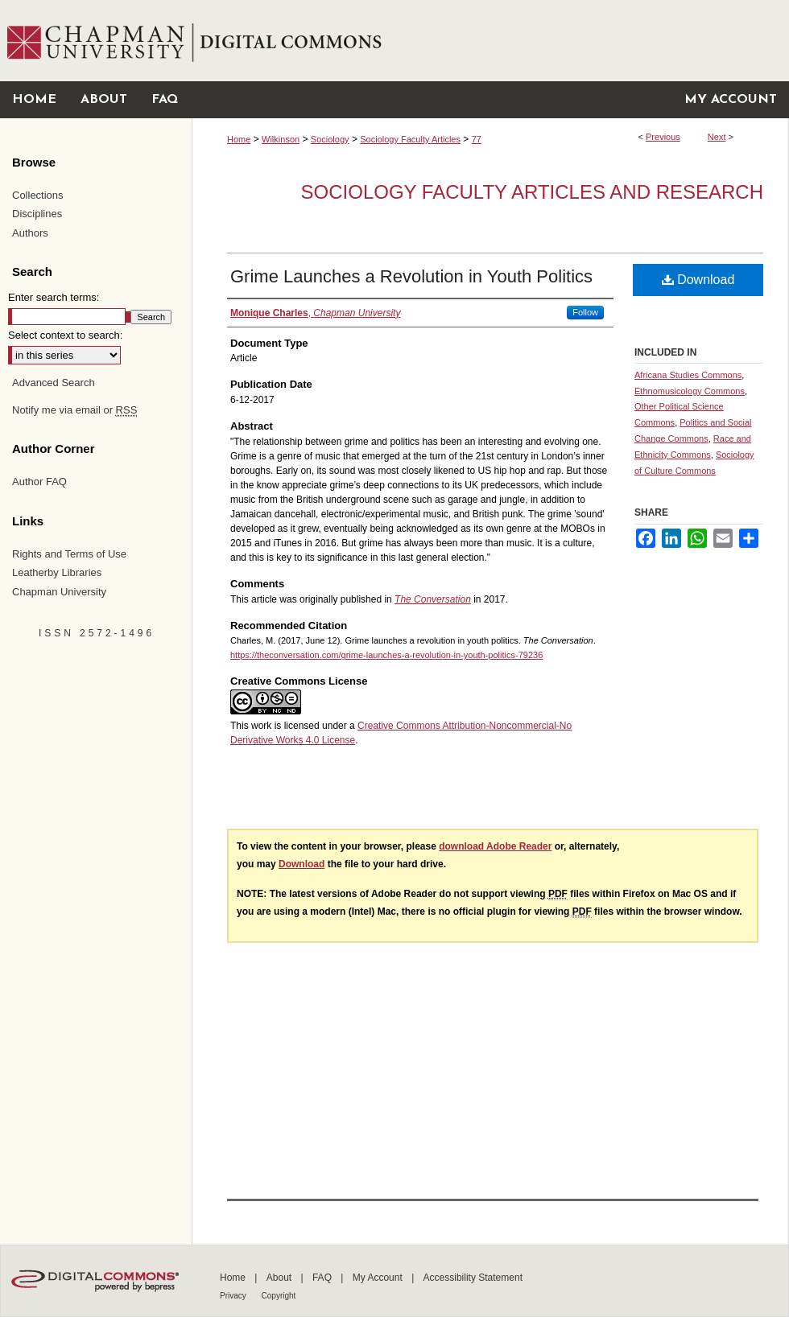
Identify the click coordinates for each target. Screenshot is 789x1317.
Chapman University (59, 592)
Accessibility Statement (473, 1277)
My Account (379, 1277)
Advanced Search (53, 383)
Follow (585, 312)
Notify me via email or (74, 410)
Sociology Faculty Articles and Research (532, 192)
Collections (38, 195)
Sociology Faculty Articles (410, 139)
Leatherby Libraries (56, 572)
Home (238, 139)
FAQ (323, 1277)
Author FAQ (39, 481)
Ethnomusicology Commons (689, 391)
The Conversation (432, 599)
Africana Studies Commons (687, 375)
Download (698, 279)
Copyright (279, 1295)
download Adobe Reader (495, 846)
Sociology (330, 139)
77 (476, 139)
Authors (30, 233)
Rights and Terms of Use (69, 554)
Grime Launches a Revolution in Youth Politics (411, 276)
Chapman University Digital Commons (490, 40)
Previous (663, 137)
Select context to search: (65, 335)
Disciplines (37, 214)
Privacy (234, 1295)
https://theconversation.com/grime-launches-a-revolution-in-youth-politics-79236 (386, 655)
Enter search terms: (53, 297)
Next (717, 137)
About (280, 1277)
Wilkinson (280, 139)
